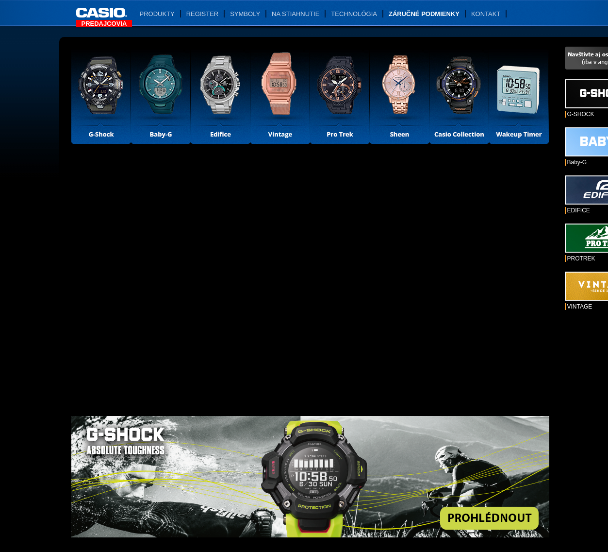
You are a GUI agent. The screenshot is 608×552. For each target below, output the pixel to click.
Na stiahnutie (295, 13)
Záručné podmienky (424, 13)
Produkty (157, 13)
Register (202, 13)
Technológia (354, 13)
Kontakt (485, 13)
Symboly (245, 13)
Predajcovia (104, 23)
